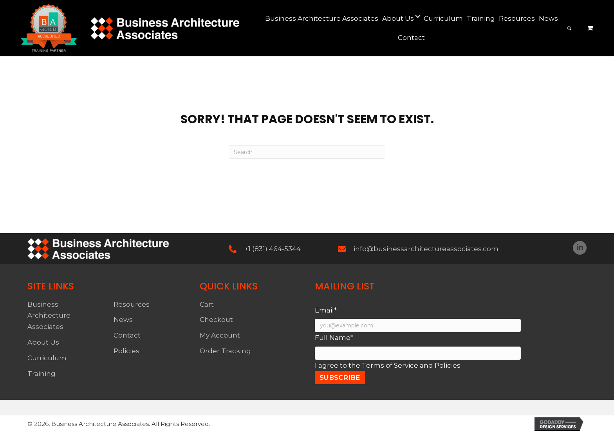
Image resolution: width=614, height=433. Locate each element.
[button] (580, 248)
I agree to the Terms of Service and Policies (387, 365)
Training (41, 373)
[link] (321, 18)
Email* (326, 310)
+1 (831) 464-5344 (272, 249)
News (123, 319)
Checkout (216, 319)
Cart (207, 304)
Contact (127, 335)
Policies (126, 351)
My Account (220, 335)
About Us (43, 342)
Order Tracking (225, 351)
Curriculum (47, 358)
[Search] (307, 152)
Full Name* (334, 337)
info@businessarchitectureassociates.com (426, 249)
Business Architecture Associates (48, 315)
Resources (132, 304)
